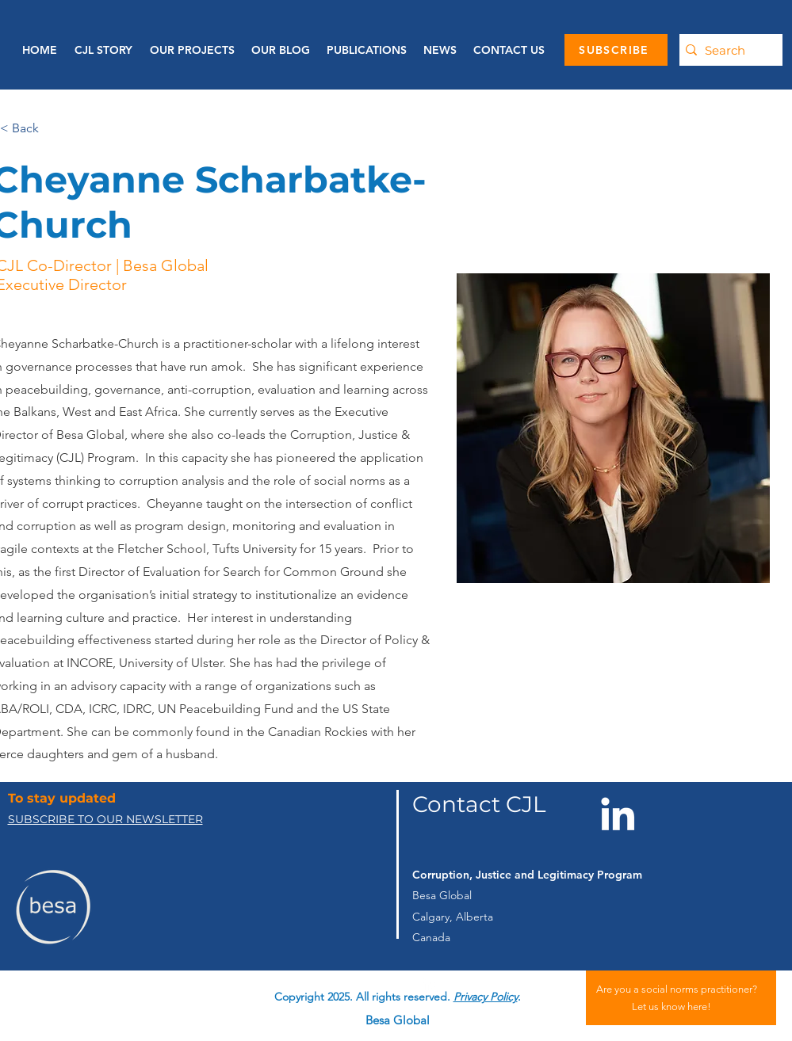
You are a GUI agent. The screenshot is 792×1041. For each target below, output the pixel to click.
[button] (366, 50)
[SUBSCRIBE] (616, 50)
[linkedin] (430, 984)
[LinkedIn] (617, 813)
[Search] (727, 50)
